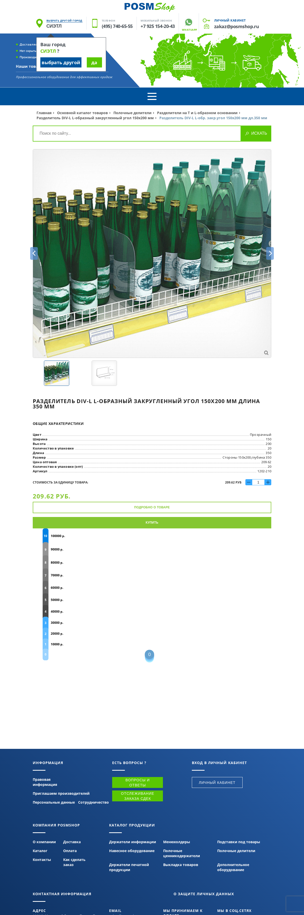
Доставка (72, 841)
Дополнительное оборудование (233, 867)
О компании (44, 841)
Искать (259, 133)
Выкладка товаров (180, 864)
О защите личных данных (204, 893)
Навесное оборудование (132, 850)
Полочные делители (132, 112)
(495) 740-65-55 (117, 26)
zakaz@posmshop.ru (236, 26)
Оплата (70, 850)
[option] (152, 253)
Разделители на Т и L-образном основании (197, 112)
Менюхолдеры (176, 841)
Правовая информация (45, 782)
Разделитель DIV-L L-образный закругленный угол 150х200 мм (96, 117)
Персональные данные (54, 802)
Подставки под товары (238, 841)
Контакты (42, 859)
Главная (44, 112)
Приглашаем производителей (61, 793)
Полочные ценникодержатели (181, 853)
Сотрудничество (93, 802)
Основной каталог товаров (82, 112)
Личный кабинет (230, 20)
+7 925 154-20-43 (158, 26)
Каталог (40, 850)
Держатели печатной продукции (129, 867)
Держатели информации (132, 841)
